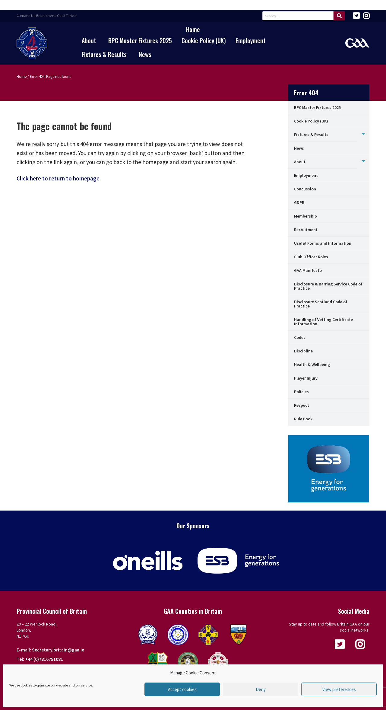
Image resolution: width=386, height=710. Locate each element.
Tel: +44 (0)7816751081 (40, 659)
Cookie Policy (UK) (204, 40)
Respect (301, 405)
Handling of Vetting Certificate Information (323, 321)
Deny (261, 689)
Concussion (305, 189)
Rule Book (303, 419)
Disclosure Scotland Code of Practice (320, 304)
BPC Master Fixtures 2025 (140, 40)
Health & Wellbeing (312, 364)
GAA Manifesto (308, 270)
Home (193, 29)
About (89, 40)
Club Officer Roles (311, 256)
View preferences (339, 689)
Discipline (303, 351)
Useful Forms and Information (322, 243)
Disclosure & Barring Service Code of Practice (328, 286)
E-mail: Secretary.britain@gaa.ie (50, 650)
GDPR (299, 202)
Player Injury (306, 378)
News (145, 54)
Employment (251, 40)
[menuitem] (193, 29)
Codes (299, 337)
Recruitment (306, 229)
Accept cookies (182, 689)
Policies (301, 391)
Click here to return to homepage (58, 178)
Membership (305, 216)
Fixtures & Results (104, 54)
